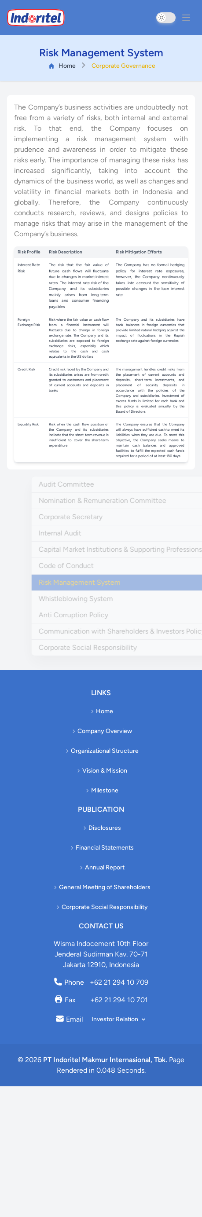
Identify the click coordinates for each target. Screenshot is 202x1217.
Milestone (101, 790)
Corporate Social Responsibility (101, 907)
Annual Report (101, 867)
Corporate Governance (123, 64)
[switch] (166, 17)
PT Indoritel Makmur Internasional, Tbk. (105, 1060)
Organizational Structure (101, 751)
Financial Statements (101, 847)
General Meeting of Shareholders (101, 887)
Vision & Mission (101, 770)
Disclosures (101, 828)
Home (62, 64)
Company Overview (101, 731)
